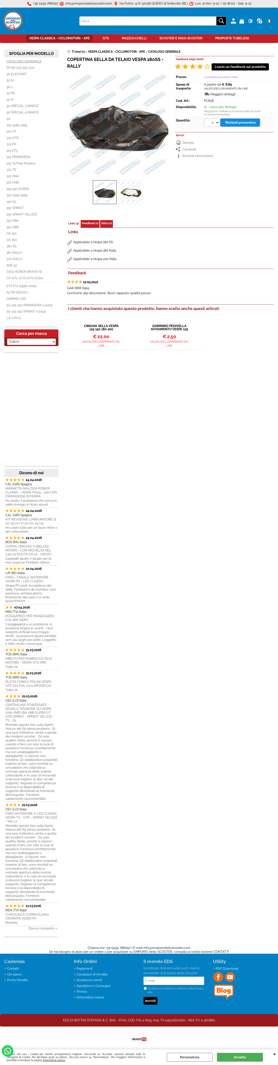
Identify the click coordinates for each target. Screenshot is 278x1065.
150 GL (11, 202)
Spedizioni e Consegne (94, 986)
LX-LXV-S (13, 318)
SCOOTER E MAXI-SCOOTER (180, 38)
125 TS (11, 170)
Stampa (188, 143)
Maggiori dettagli (223, 94)
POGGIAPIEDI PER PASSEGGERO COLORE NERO (29, 618)
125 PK (11, 144)
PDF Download (227, 969)
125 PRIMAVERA (18, 157)
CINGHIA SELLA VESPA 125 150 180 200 (101, 327)
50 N (10, 80)
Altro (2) (106, 223)
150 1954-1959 (16, 195)
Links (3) (73, 223)
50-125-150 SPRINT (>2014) (26, 311)
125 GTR (12, 138)
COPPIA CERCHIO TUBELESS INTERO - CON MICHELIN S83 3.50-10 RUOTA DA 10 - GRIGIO (28, 550)
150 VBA (12, 221)
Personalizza (189, 1057)
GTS (106, 38)
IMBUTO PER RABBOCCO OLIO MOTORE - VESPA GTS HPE (28, 660)
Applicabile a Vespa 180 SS (93, 242)
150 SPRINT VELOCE (21, 214)
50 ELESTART (16, 74)
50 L (9, 87)
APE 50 (11, 265)
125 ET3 (12, 151)
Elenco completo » (43, 928)
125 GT (11, 131)
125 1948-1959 (16, 125)
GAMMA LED (16, 299)
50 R (9, 100)
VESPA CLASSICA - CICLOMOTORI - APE (59, 38)
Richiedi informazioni (197, 156)
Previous (70, 124)
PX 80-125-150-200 (20, 68)
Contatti (13, 969)
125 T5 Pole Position (21, 163)
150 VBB (12, 227)
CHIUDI (274, 1054)
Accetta (240, 1057)
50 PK (10, 93)
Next (165, 124)
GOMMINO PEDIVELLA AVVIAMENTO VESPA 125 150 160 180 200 (169, 327)
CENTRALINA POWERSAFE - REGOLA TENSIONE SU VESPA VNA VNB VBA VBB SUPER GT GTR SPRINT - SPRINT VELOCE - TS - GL (29, 712)
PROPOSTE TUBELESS (232, 38)
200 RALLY (14, 259)
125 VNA (12, 176)
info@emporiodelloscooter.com (166, 948)
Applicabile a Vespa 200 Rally (95, 259)
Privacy (82, 991)
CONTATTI (221, 952)
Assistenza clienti (89, 980)
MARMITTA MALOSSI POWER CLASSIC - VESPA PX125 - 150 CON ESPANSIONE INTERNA (31, 492)
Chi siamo (14, 974)
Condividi (189, 149)
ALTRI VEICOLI (17, 292)
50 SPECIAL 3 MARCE (22, 106)
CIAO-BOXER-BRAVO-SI (24, 272)
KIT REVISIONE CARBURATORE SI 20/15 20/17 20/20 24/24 (30, 521)
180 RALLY (14, 253)
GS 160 (11, 240)
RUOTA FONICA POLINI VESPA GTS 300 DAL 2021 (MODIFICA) (28, 684)
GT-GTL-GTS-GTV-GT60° (24, 278)
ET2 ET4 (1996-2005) (21, 286)
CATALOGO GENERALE (24, 61)
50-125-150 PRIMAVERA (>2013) (29, 305)
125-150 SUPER (17, 189)
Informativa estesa (54, 1060)
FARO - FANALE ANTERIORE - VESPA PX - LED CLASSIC (28, 579)
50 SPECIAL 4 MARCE (22, 112)
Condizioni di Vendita (92, 974)
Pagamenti (85, 969)
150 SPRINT (15, 208)
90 (8, 119)
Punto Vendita (17, 980)
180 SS (11, 246)
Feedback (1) (90, 223)
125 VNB (12, 182)
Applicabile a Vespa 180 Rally (94, 250)
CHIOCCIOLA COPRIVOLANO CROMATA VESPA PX (27, 916)
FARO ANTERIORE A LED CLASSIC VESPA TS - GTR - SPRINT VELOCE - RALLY (31, 817)
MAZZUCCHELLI (134, 38)
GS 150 (11, 233)
